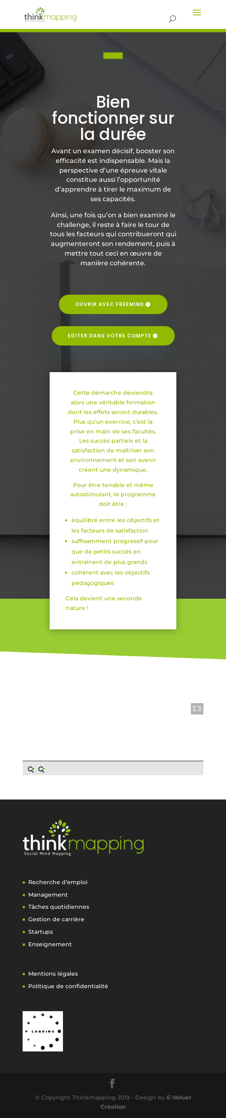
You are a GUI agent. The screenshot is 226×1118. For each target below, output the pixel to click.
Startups (40, 931)
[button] (197, 708)
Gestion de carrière (56, 919)
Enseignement (50, 944)
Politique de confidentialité (68, 986)
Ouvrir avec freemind (109, 304)
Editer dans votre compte (109, 335)
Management (48, 894)
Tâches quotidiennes (58, 906)
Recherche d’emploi (58, 882)
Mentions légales (53, 973)
